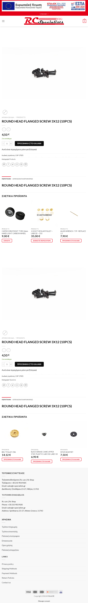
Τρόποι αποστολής (10, 531)
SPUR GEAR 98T (66, 452)
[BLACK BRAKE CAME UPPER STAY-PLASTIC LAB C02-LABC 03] (44, 434)
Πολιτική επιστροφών (11, 536)
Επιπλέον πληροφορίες (23, 179)
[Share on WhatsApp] (4, 164)
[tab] (6, 178)
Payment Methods (9, 573)
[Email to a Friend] (17, 164)
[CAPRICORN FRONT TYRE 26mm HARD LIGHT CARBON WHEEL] (15, 213)
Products (20, 117)
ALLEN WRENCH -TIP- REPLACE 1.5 (73, 232)
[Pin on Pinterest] (21, 164)
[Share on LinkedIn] (26, 164)
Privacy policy (8, 564)
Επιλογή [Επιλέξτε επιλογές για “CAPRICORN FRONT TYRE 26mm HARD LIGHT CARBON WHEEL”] (7, 240)
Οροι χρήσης (7, 545)
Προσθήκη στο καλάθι (29, 143)
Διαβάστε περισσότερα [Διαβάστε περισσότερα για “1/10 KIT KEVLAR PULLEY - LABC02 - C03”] (42, 240)
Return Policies (8, 578)
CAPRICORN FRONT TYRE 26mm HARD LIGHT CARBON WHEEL (15, 232)
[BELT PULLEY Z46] (15, 434)
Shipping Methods (9, 568)
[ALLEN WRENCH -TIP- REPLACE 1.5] (73, 213)
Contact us (6, 582)
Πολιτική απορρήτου (10, 550)
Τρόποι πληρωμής (9, 527)
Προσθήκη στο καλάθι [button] (71, 240)
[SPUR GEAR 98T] (73, 434)
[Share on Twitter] (13, 164)
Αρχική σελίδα (8, 117)
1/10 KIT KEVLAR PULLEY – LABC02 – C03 (42, 232)
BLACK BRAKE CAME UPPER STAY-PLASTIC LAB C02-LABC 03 (44, 453)
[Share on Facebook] (8, 164)
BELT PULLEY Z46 (9, 452)
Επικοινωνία (7, 541)
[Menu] (3, 21)
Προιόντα (20, 338)
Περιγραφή (6, 179)
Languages (44, 14)
